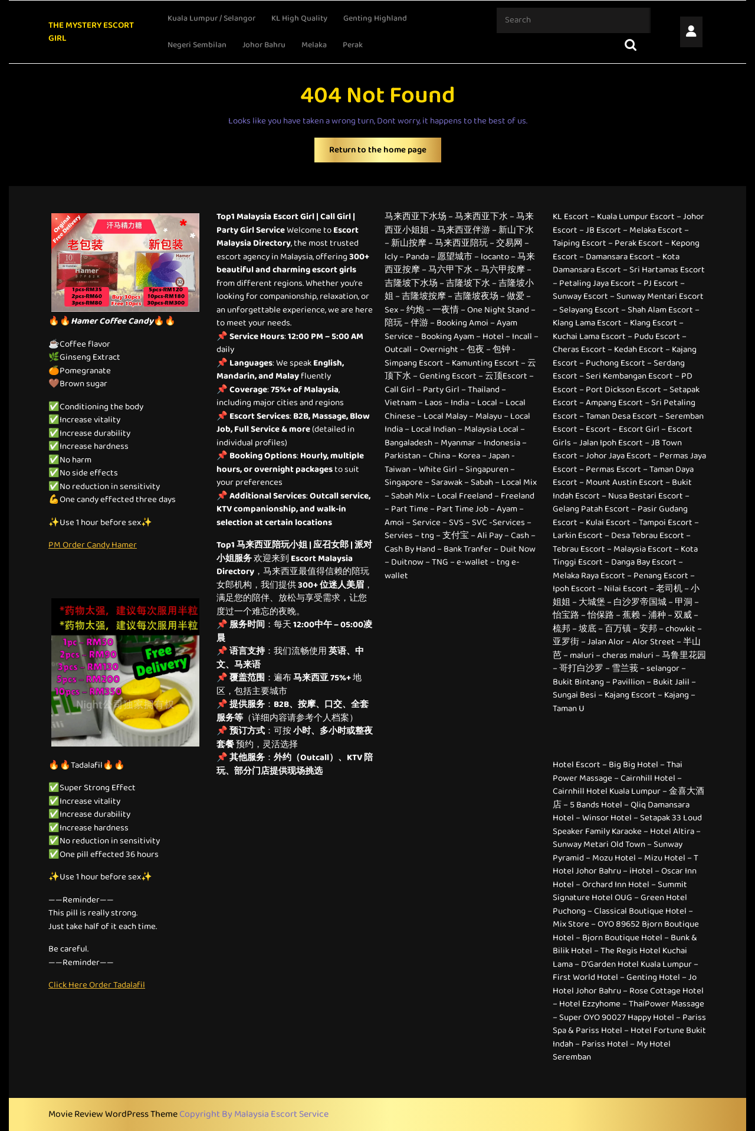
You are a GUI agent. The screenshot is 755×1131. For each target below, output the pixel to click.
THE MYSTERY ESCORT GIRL (91, 32)
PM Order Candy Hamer (92, 545)
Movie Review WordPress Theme (113, 1114)
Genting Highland (375, 18)
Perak (353, 44)
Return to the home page (385, 152)
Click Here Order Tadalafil (96, 985)
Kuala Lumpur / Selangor (211, 18)
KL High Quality (299, 18)
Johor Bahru (263, 44)
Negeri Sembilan (197, 44)
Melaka (314, 44)
